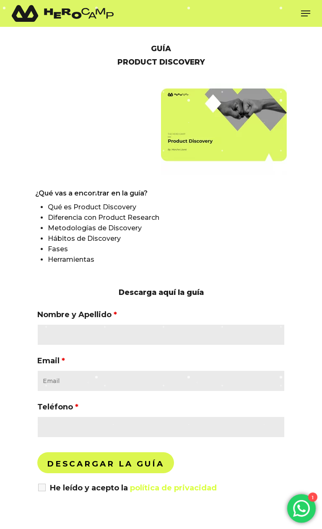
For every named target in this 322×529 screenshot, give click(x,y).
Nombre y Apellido (77, 314)
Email (51, 360)
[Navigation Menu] (305, 13)
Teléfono (57, 407)
